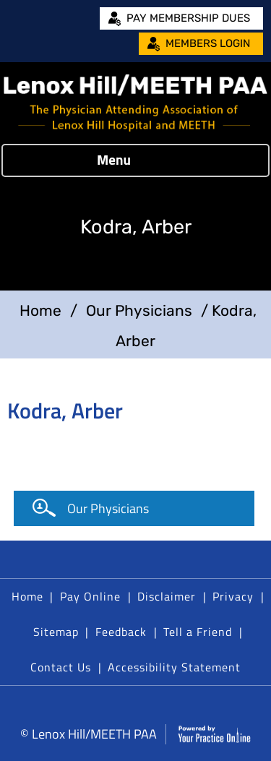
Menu (132, 160)
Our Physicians (139, 310)
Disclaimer (166, 596)
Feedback (121, 631)
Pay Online (90, 596)
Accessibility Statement (174, 667)
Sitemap (56, 631)
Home (40, 310)
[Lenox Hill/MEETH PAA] (135, 103)
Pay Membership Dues (188, 18)
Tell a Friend (197, 631)
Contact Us (60, 667)
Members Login (207, 43)
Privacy (233, 596)
